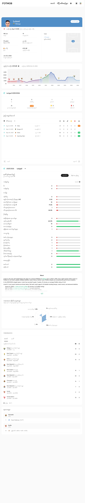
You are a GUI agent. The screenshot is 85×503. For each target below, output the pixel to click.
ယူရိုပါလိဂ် (13, 430)
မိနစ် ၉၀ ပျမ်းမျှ (75, 175)
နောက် (76, 161)
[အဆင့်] (77, 182)
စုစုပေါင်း (65, 175)
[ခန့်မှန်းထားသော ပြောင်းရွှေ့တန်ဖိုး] (19, 66)
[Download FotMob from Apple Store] (76, 3)
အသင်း (6, 338)
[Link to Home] (7, 3)
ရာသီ (12, 338)
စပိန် (5, 48)
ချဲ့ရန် (42, 293)
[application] (43, 78)
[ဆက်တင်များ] (71, 3)
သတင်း (52, 3)
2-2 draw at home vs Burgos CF (21, 288)
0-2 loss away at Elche (19, 289)
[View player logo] (7, 23)
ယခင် (6, 161)
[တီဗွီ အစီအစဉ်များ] (62, 3)
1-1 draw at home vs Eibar (21, 286)
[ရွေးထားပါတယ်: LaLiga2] (21, 169)
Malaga (44, 278)
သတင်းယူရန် (75, 21)
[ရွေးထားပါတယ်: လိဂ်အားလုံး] (11, 121)
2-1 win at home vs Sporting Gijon (21, 291)
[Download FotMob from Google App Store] (80, 3)
